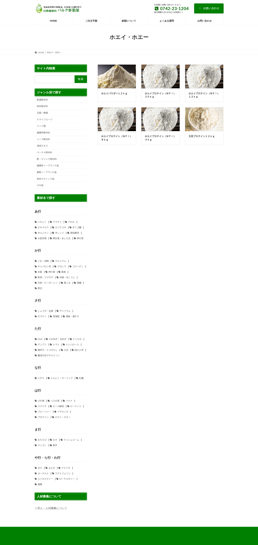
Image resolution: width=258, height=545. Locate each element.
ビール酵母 (58, 406)
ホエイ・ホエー (63, 417)
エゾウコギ (60, 227)
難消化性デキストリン (49, 355)
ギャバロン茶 (44, 266)
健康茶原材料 (43, 132)
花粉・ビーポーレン (48, 282)
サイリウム (65, 311)
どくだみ (77, 339)
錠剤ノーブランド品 (47, 172)
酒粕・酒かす (72, 316)
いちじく (42, 221)
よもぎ (51, 468)
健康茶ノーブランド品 (48, 165)
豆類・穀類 (42, 112)
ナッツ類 (41, 126)
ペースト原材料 (44, 152)
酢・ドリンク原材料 (47, 159)
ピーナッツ (75, 406)
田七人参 (79, 350)
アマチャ (57, 221)
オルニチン (43, 232)
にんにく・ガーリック (62, 378)
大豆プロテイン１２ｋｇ (202, 136)
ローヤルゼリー (67, 478)
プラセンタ (62, 411)
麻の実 (80, 238)
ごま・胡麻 (43, 260)
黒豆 (40, 288)
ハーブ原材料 (43, 139)
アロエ (71, 221)
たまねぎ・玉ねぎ (57, 339)
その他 (40, 185)
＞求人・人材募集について (51, 508)
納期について (190, 530)
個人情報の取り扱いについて (164, 530)
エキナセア (43, 227)
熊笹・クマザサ (45, 277)
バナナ (69, 400)
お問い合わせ (208, 8)
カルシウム (60, 260)
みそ (55, 439)
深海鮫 (56, 316)
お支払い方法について (48, 530)
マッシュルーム (71, 439)
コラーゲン (77, 266)
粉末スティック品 (45, 178)
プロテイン (43, 417)
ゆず (40, 468)
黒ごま (67, 282)
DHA (40, 339)
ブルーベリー (44, 411)
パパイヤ (42, 406)
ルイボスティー (45, 478)
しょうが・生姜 (45, 311)
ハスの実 (55, 400)
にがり (41, 378)
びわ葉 (41, 400)
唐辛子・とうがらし (48, 350)
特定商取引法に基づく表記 (96, 530)
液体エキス (42, 145)
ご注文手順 (139, 530)
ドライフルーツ (44, 119)
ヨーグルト (43, 473)
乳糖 (81, 378)
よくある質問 (71, 530)
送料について (121, 530)
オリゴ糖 (76, 227)
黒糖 (79, 282)
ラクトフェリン (63, 473)
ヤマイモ (65, 468)
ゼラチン (42, 316)
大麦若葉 (42, 238)
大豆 (66, 350)
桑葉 (63, 271)
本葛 (40, 271)
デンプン (42, 344)
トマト (56, 344)
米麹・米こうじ (67, 277)
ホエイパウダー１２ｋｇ (114, 93)
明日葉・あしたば (62, 238)
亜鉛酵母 (74, 232)
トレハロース (72, 344)
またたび (42, 439)
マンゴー (42, 445)
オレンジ (59, 232)
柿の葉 (51, 271)
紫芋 (55, 445)
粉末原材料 (42, 106)
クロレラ (61, 266)
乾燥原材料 (42, 99)
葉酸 (40, 484)
